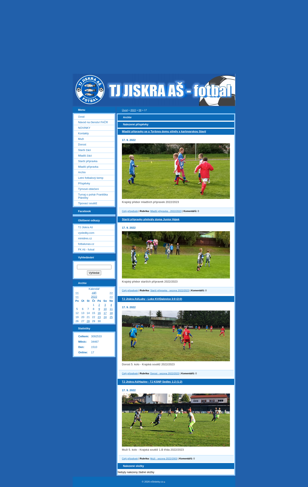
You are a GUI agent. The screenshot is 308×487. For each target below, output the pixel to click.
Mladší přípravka (88, 166)
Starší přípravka (87, 161)
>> (111, 292)
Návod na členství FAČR (93, 122)
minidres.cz (85, 238)
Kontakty (83, 133)
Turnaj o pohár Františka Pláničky (93, 196)
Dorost (82, 144)
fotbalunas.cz (86, 244)
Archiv (82, 172)
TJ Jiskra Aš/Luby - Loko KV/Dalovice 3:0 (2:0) (152, 298)
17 (105, 313)
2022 (133, 110)
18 (111, 313)
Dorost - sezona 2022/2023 (164, 373)
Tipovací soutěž (87, 203)
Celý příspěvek (130, 211)
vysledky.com (86, 232)
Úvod (125, 110)
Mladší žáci (85, 155)
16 (99, 313)
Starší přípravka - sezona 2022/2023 (169, 290)
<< (77, 292)
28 (88, 321)
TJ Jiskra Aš (85, 227)
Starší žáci (84, 150)
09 (140, 110)
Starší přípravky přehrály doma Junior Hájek (150, 219)
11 (111, 309)
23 (99, 317)
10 (105, 309)
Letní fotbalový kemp (90, 177)
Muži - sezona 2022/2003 (163, 458)
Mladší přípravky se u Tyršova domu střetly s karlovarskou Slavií (164, 131)
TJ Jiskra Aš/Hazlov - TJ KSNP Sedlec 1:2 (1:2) (152, 381)
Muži (81, 139)
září (94, 292)
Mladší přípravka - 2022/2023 (165, 211)
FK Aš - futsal (86, 249)
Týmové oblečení (88, 189)
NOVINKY (84, 127)
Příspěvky (84, 183)
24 (105, 317)
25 (111, 317)
